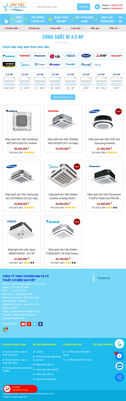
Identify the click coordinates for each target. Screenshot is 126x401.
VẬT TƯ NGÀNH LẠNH (82, 19)
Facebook (103, 278)
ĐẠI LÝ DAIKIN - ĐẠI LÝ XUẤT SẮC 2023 (14, 361)
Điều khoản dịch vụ (43, 364)
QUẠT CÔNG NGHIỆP (58, 19)
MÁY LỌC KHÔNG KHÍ (104, 19)
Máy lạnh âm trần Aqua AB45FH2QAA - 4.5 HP (21, 251)
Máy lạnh (16, 19)
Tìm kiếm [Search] (83, 6)
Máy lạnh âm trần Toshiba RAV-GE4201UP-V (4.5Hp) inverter (63, 141)
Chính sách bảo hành (44, 379)
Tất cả (97, 64)
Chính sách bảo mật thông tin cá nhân (47, 358)
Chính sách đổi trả (43, 374)
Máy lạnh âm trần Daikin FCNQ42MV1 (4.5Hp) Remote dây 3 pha (63, 251)
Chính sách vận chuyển (45, 369)
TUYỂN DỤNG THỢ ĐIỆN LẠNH (76, 353)
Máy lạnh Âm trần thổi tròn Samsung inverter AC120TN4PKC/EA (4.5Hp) (104, 141)
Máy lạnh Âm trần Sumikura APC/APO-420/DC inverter (21, 141)
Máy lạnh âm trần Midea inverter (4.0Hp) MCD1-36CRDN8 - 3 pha (63, 196)
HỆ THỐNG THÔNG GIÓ (34, 19)
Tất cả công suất (61, 97)
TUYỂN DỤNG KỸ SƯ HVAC (77, 359)
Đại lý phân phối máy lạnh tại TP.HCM (17, 369)
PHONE (24, 389)
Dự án (120, 19)
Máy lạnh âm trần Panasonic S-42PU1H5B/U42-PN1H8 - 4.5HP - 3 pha (104, 196)
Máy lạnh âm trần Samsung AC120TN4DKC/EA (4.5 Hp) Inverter (21, 196)
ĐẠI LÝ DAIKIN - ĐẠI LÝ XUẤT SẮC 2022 (14, 353)
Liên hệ (38, 351)
